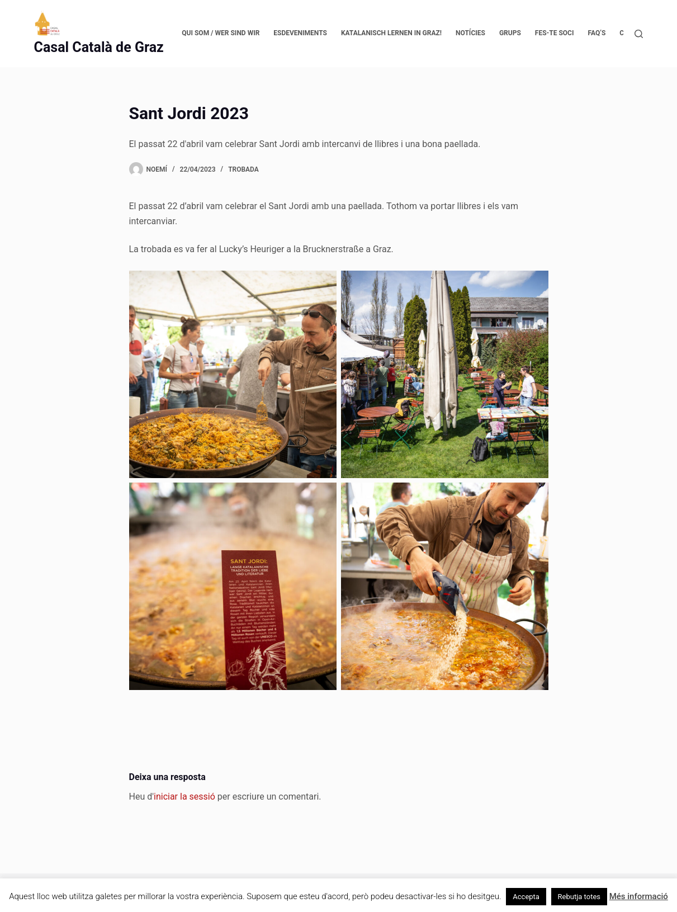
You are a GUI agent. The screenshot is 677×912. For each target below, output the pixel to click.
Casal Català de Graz (99, 47)
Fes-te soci (554, 33)
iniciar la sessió (184, 796)
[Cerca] (639, 34)
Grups (510, 33)
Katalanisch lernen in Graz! (391, 33)
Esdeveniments (300, 33)
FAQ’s (596, 33)
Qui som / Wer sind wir (220, 33)
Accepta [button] (526, 896)
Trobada (243, 169)
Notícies (470, 33)
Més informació (638, 896)
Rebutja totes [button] (579, 896)
